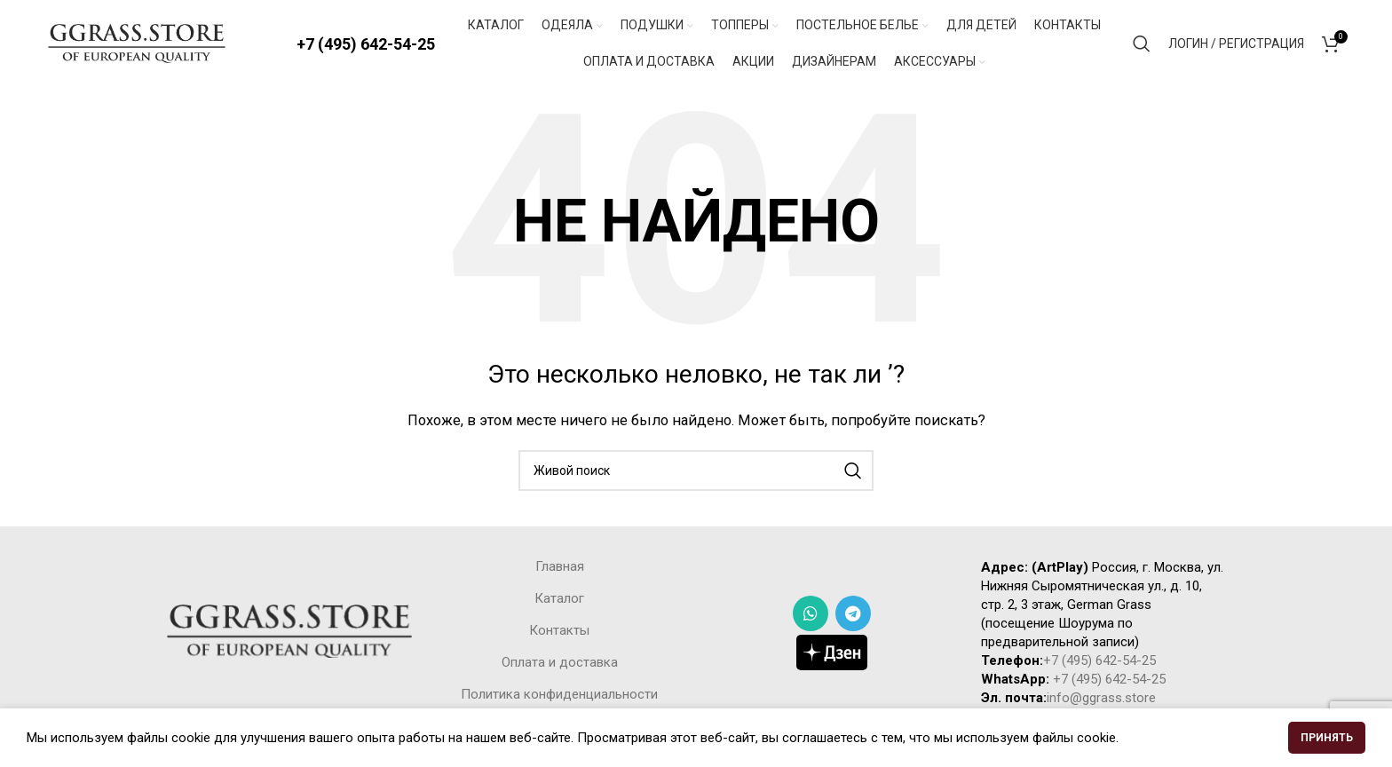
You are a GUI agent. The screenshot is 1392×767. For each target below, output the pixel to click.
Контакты (559, 632)
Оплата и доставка (560, 664)
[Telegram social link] (853, 615)
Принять (1327, 737)
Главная (559, 568)
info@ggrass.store (1101, 700)
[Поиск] (1141, 44)
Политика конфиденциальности (559, 696)
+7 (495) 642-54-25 (366, 44)
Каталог (559, 600)
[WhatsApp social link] (810, 615)
